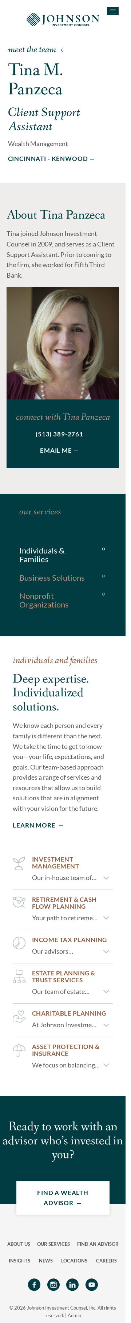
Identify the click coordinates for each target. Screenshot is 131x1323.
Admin (74, 1315)
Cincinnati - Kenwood (48, 158)
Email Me (56, 450)
